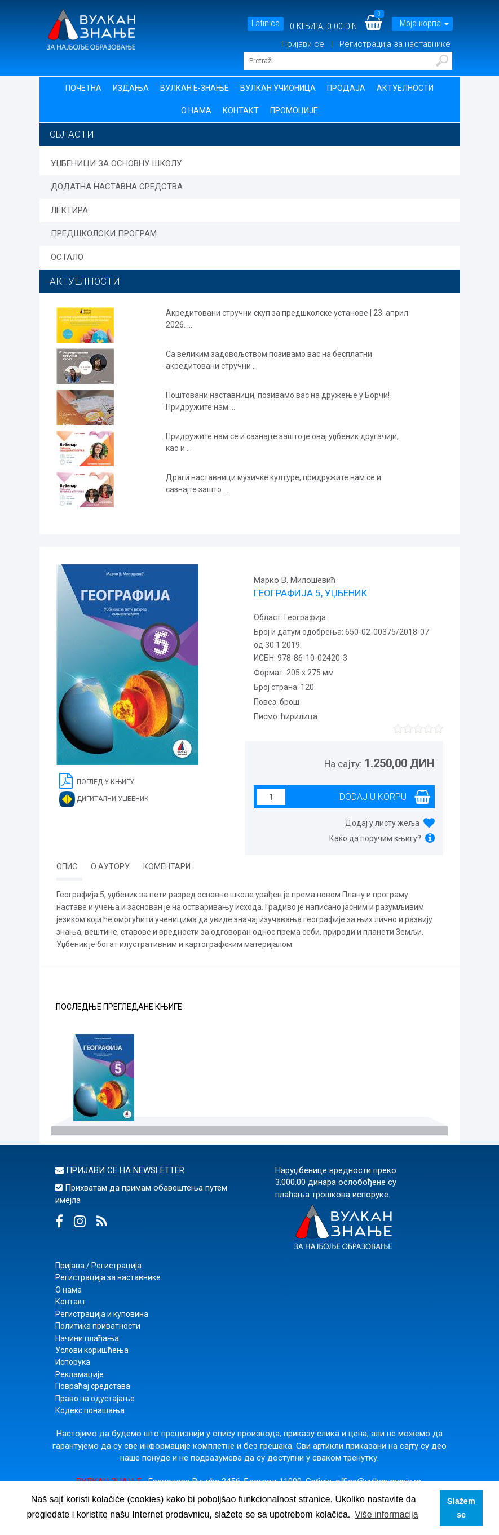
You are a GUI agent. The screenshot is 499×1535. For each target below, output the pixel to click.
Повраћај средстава (92, 1386)
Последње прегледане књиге (119, 1007)
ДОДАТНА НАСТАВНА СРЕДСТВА (117, 187)
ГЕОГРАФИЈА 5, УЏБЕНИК (310, 593)
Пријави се (303, 44)
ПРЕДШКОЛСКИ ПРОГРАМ (104, 233)
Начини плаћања (87, 1338)
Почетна (83, 87)
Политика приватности (97, 1325)
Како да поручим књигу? (375, 838)
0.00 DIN (342, 26)
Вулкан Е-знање (194, 87)
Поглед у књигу (96, 780)
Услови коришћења (92, 1350)
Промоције (294, 110)
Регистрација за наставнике (395, 44)
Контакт (241, 110)
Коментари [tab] (167, 866)
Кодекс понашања (90, 1410)
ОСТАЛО (67, 257)
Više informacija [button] (386, 1514)
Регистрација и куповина (101, 1314)
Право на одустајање (95, 1398)
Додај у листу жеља (382, 823)
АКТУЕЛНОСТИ (85, 281)
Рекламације (79, 1374)
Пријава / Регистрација (98, 1265)
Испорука (72, 1361)
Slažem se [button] (461, 1508)
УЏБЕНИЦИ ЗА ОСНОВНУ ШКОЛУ (116, 163)
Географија (304, 617)
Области (72, 134)
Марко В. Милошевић (294, 580)
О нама (196, 110)
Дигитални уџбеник (104, 799)
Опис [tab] (66, 866)
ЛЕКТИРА (69, 210)
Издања (131, 87)
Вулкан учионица (278, 87)
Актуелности (405, 87)
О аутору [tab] (110, 866)
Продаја (346, 87)
